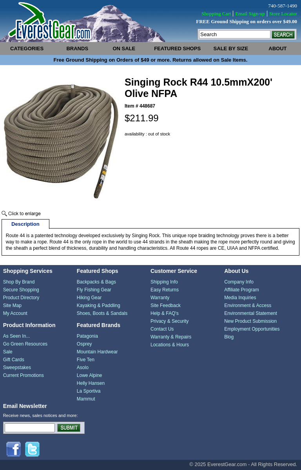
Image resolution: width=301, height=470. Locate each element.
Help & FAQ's (164, 313)
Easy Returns (164, 290)
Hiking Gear (89, 297)
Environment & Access (247, 305)
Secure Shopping (21, 290)
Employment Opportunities (251, 329)
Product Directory (21, 297)
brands (77, 48)
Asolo (83, 367)
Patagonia (87, 336)
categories (27, 48)
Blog (229, 337)
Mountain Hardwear (97, 352)
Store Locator (283, 13)
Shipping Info (164, 282)
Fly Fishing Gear (94, 290)
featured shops (177, 48)
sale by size (231, 48)
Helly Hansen (91, 383)
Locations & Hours (169, 344)
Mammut (86, 399)
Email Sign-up (250, 13)
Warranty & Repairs (170, 337)
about (277, 48)
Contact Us (162, 329)
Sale (8, 352)
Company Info (239, 282)
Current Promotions (23, 375)
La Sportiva (89, 391)
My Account (15, 313)
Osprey (84, 344)
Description (25, 224)
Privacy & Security (169, 321)
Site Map (12, 305)
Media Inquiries (240, 297)
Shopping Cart (216, 13)
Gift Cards (13, 359)
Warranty (159, 297)
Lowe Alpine (89, 375)
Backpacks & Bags (96, 282)
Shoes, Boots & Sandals (102, 313)
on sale (123, 48)
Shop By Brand (19, 282)
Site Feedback (165, 305)
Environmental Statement (250, 313)
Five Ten (85, 359)
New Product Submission (250, 321)
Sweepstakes (17, 367)
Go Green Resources (25, 344)
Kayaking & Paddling (98, 305)
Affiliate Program (241, 290)
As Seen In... (16, 336)
